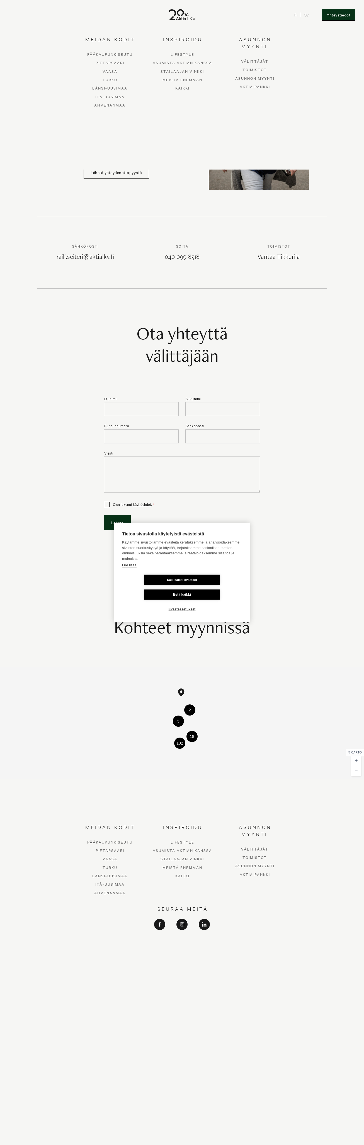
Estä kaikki (215, 587)
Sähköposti (195, 425)
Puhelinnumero (116, 425)
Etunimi (110, 398)
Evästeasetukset (181, 602)
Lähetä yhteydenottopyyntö (116, 172)
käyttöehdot (142, 504)
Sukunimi (193, 398)
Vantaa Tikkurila (279, 257)
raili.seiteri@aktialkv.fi (85, 257)
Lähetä (117, 522)
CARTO (356, 752)
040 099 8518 (182, 257)
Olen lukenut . (132, 504)
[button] (181, 692)
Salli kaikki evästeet (149, 587)
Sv (306, 15)
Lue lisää (129, 572)
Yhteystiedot (338, 15)
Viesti (108, 453)
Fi (295, 15)
